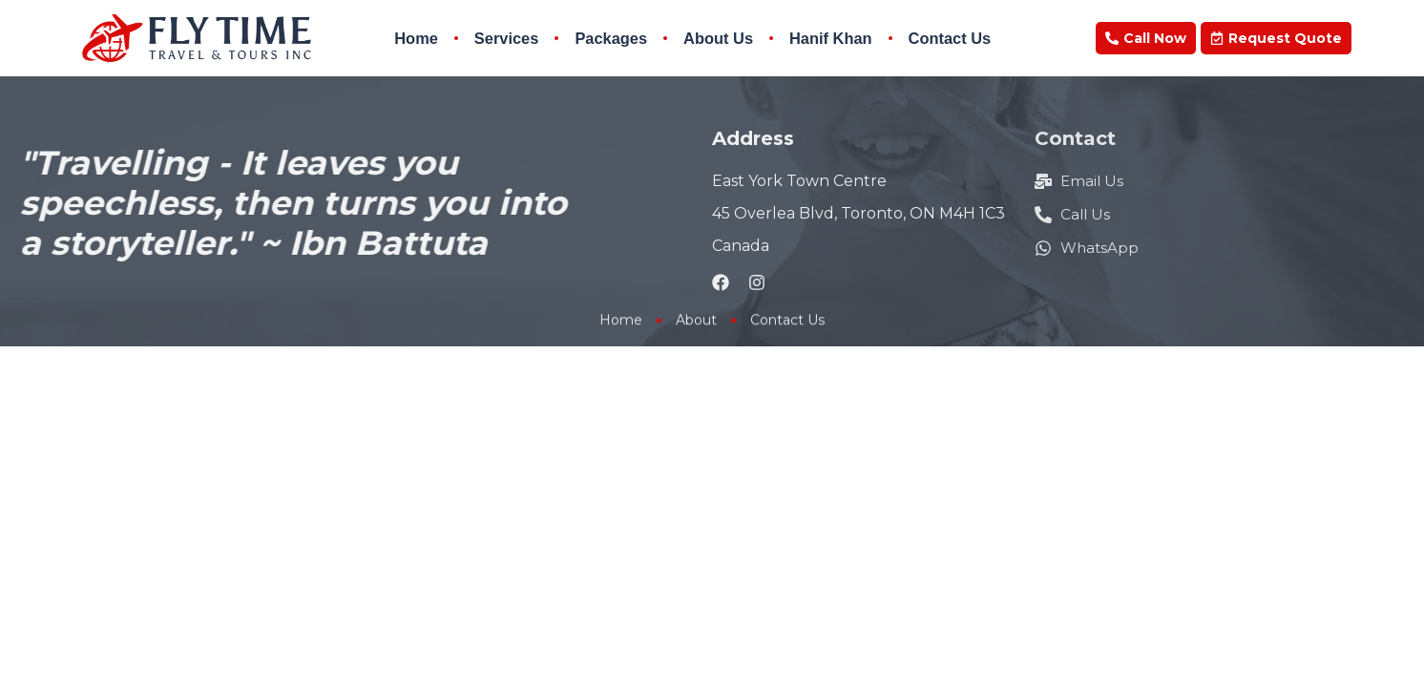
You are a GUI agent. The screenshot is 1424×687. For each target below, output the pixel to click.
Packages (611, 38)
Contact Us (950, 38)
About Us (718, 38)
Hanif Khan (830, 38)
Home (416, 38)
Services (506, 38)
